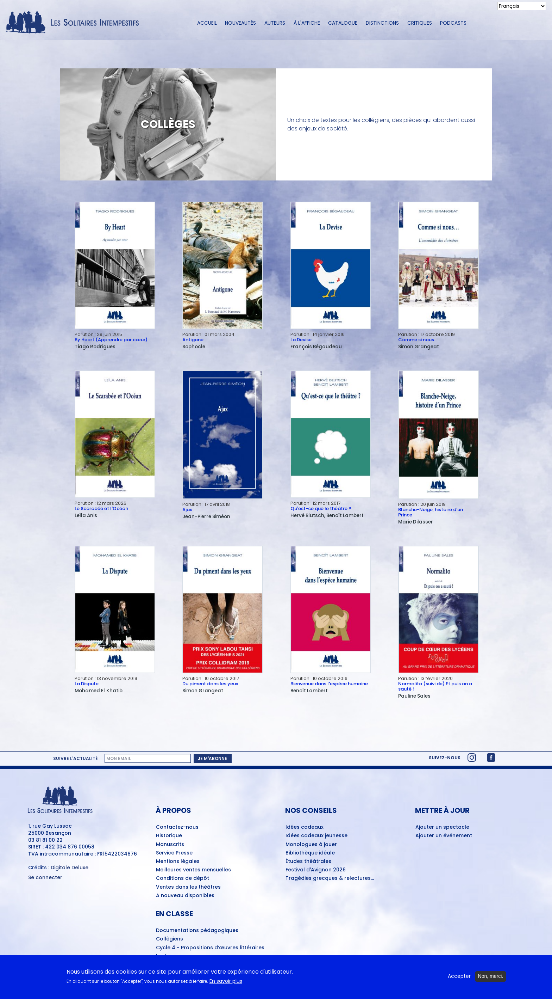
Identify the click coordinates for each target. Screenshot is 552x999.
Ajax (187, 509)
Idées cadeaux (305, 827)
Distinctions (382, 22)
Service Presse (174, 853)
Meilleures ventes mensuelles (193, 870)
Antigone (192, 339)
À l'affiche (307, 22)
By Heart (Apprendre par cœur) (111, 339)
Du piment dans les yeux (210, 683)
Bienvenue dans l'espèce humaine (329, 683)
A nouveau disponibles (185, 896)
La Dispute (87, 683)
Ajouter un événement (443, 836)
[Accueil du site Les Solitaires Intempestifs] (75, 23)
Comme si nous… (417, 339)
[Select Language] (521, 6)
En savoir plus (225, 982)
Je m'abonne (212, 758)
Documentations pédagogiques (197, 930)
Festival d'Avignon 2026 (316, 870)
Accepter (459, 977)
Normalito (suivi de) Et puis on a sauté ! (435, 686)
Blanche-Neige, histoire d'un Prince (430, 512)
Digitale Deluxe (69, 867)
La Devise (301, 339)
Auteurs (274, 22)
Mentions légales (178, 861)
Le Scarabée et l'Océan (101, 508)
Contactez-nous (177, 827)
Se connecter (45, 878)
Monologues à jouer (311, 844)
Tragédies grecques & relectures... (330, 878)
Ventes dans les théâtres (188, 887)
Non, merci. (490, 977)
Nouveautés (240, 22)
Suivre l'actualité (75, 758)
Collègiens (169, 939)
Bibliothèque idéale (310, 853)
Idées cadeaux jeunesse (316, 836)
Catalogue (342, 22)
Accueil (207, 22)
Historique (169, 836)
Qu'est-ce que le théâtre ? (320, 508)
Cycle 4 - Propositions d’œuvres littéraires (210, 948)
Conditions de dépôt (182, 878)
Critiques (419, 22)
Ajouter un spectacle (442, 827)
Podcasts (453, 22)
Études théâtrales (308, 861)
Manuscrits (170, 844)
